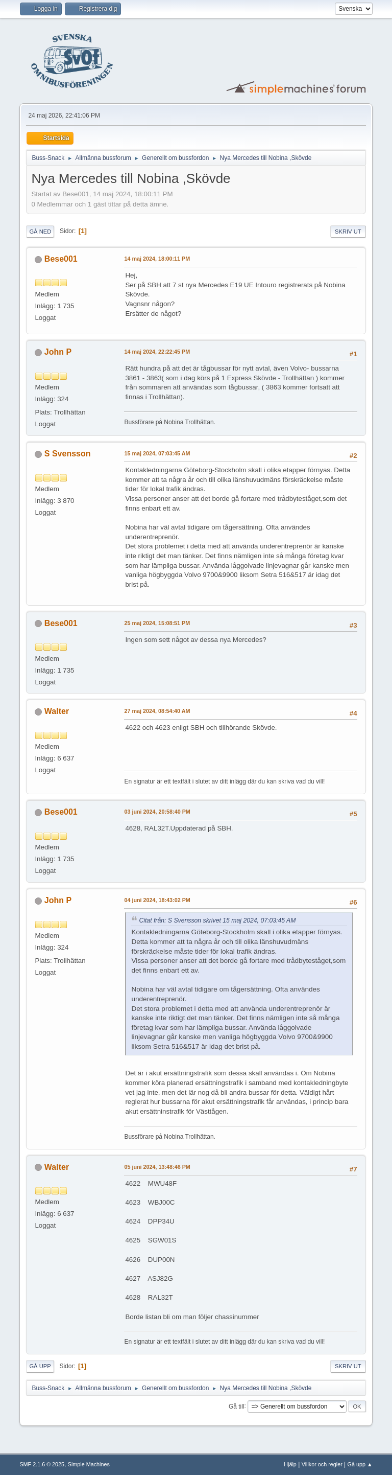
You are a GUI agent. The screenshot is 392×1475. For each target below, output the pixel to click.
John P (57, 352)
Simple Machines (89, 1464)
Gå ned (40, 231)
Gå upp (40, 1366)
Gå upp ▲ (360, 1464)
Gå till (236, 1406)
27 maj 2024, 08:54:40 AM (157, 711)
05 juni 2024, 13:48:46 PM (157, 1167)
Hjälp (290, 1464)
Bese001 (61, 259)
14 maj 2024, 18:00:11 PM (157, 259)
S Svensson (67, 453)
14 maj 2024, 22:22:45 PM (157, 352)
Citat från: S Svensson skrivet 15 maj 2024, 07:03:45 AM (217, 920)
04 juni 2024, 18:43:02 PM (157, 900)
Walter (56, 711)
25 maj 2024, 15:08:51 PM (157, 623)
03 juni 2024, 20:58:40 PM (157, 812)
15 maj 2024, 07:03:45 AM (157, 453)
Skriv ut (348, 231)
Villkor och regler (322, 1464)
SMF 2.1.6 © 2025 (41, 1464)
